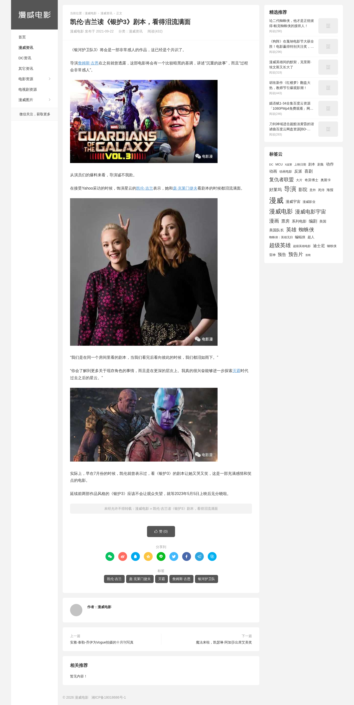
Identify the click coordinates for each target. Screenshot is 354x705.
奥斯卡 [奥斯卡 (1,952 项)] (326, 180)
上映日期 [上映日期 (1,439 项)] (300, 164)
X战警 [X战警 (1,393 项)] (288, 164)
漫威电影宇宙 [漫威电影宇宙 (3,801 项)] (310, 211)
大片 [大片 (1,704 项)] (299, 180)
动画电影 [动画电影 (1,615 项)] (285, 171)
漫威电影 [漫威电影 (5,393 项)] (281, 211)
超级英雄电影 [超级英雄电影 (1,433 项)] (302, 246)
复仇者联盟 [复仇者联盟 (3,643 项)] (281, 179)
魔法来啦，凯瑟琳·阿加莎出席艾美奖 (224, 642)
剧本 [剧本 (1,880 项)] (311, 164)
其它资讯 (25, 68)
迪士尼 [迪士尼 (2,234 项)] (319, 246)
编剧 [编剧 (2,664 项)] (313, 221)
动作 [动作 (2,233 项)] (330, 164)
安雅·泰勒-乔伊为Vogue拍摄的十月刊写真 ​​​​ (102, 642)
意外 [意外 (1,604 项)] (313, 190)
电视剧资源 (27, 89)
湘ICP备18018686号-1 (108, 697)
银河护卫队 (206, 579)
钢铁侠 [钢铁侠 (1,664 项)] (332, 246)
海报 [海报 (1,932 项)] (329, 190)
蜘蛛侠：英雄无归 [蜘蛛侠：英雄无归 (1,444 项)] (281, 237)
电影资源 (25, 79)
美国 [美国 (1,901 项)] (322, 221)
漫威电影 (34, 15)
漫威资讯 (25, 47)
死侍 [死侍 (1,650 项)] (321, 190)
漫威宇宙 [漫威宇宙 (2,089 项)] (293, 201)
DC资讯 (24, 58)
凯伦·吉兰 (144, 188)
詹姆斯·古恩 (88, 63)
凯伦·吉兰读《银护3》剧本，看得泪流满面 (185, 508)
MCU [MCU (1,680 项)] (279, 164)
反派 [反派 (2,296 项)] (298, 171)
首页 (22, 37)
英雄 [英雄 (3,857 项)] (291, 229)
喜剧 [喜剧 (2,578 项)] (308, 171)
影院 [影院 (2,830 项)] (302, 189)
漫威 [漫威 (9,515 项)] (276, 200)
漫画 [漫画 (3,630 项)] (274, 221)
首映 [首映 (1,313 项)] (308, 255)
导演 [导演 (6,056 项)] (290, 188)
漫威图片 (25, 100)
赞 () (161, 531)
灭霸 (236, 371)
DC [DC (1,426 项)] (271, 164)
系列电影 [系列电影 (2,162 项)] (299, 221)
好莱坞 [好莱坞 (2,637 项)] (275, 189)
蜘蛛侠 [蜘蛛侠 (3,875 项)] (306, 229)
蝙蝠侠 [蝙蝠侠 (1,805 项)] (300, 237)
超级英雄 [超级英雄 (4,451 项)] (280, 245)
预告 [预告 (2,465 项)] (282, 254)
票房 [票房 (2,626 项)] (285, 221)
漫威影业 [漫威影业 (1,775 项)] (309, 202)
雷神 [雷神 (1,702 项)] (272, 255)
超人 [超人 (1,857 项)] (311, 237)
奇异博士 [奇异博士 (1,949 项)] (311, 180)
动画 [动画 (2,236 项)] (273, 171)
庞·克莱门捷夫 (185, 188)
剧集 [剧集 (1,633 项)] (320, 164)
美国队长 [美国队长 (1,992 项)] (276, 230)
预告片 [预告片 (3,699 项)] (295, 254)
